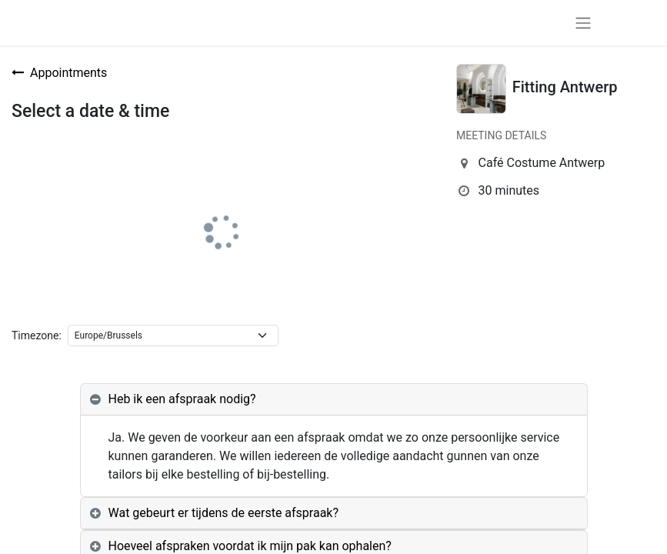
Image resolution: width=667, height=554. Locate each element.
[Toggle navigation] (583, 22)
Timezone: (37, 335)
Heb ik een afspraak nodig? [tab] (182, 399)
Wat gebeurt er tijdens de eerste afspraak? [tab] (223, 513)
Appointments (59, 72)
